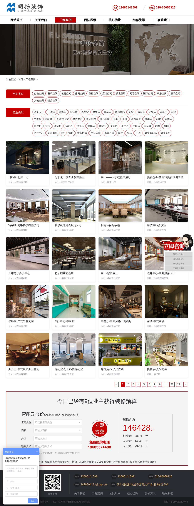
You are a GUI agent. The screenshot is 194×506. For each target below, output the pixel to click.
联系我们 (163, 20)
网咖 (157, 126)
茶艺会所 (105, 119)
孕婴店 (91, 126)
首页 (20, 79)
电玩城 (147, 126)
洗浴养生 (136, 119)
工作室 (51, 112)
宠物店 (168, 119)
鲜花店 (69, 126)
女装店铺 (95, 133)
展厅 (120, 133)
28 (172, 384)
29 (178, 384)
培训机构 (91, 119)
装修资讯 (139, 20)
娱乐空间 (162, 93)
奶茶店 (80, 126)
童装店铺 (82, 133)
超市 (47, 126)
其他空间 (39, 100)
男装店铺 (109, 133)
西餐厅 (163, 112)
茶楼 (124, 119)
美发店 (136, 126)
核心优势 (115, 20)
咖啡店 (148, 119)
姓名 (23, 438)
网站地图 (85, 501)
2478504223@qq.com (94, 484)
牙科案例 (52, 133)
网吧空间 (134, 93)
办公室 (85, 112)
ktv (62, 133)
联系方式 (26, 446)
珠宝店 (102, 126)
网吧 (166, 126)
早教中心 (77, 119)
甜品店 (57, 126)
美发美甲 (121, 93)
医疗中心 (39, 133)
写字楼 (73, 112)
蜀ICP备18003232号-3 (176, 501)
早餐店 (96, 112)
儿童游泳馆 (63, 119)
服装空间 (175, 93)
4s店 (129, 133)
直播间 (62, 112)
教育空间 (66, 93)
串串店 (141, 112)
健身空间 (52, 100)
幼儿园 (49, 119)
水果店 (37, 126)
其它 (173, 112)
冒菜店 (107, 112)
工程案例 (65, 20)
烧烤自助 (120, 112)
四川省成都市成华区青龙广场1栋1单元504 (142, 484)
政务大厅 (39, 112)
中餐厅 (37, 119)
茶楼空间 (93, 93)
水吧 (158, 119)
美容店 (113, 126)
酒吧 (70, 133)
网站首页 (16, 20)
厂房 (138, 133)
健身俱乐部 (151, 133)
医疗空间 (148, 93)
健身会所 (165, 133)
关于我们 (41, 20)
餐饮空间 (52, 93)
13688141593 (128, 7)
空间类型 (26, 422)
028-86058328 (165, 7)
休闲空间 (80, 93)
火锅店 (152, 112)
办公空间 (39, 93)
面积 (23, 430)
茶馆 (116, 119)
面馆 (131, 112)
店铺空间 (107, 93)
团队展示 (90, 20)
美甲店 (125, 126)
